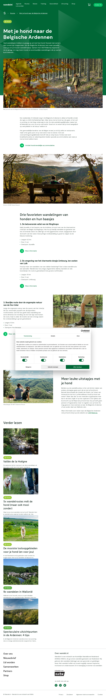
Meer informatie (31, 251)
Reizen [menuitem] (35, 4)
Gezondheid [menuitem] (54, 4)
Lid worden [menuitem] (20, 6)
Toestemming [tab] (28, 336)
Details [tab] (53, 336)
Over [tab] (78, 336)
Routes (12, 13)
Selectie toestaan (53, 367)
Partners (7, 671)
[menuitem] (8, 5)
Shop (6, 675)
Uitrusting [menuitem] (64, 4)
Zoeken (97, 5)
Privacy (61, 694)
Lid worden (9, 662)
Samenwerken (11, 667)
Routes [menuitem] (27, 4)
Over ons (8, 654)
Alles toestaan (77, 367)
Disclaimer (70, 694)
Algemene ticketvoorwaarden (85, 694)
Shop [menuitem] (73, 4)
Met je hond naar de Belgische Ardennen (33, 13)
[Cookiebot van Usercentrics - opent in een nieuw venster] (82, 331)
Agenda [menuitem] (18, 4)
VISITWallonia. (93, 413)
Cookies (100, 694)
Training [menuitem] (43, 4)
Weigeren (28, 367)
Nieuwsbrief (9, 658)
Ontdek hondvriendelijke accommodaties (40, 145)
